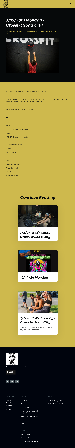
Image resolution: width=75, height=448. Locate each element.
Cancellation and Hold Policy (31, 441)
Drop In (8, 409)
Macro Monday (26, 420)
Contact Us (25, 407)
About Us (24, 400)
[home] (6, 4)
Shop (23, 423)
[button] (70, 4)
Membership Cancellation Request (30, 412)
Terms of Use (25, 434)
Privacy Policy (26, 438)
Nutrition (9, 406)
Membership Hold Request (30, 416)
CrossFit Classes (8, 401)
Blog (22, 404)
